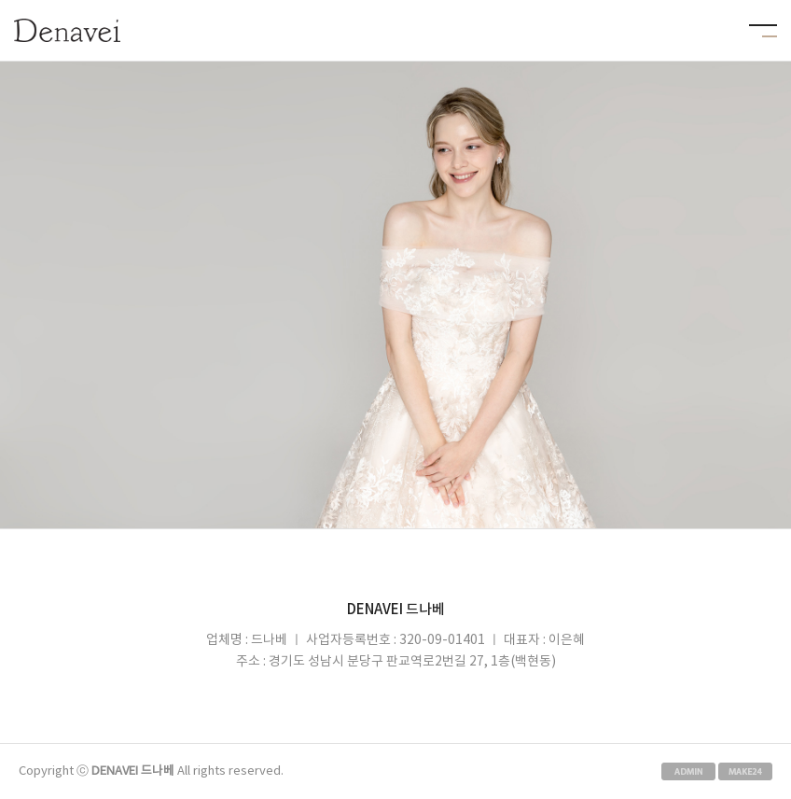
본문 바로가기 (0, 0)
